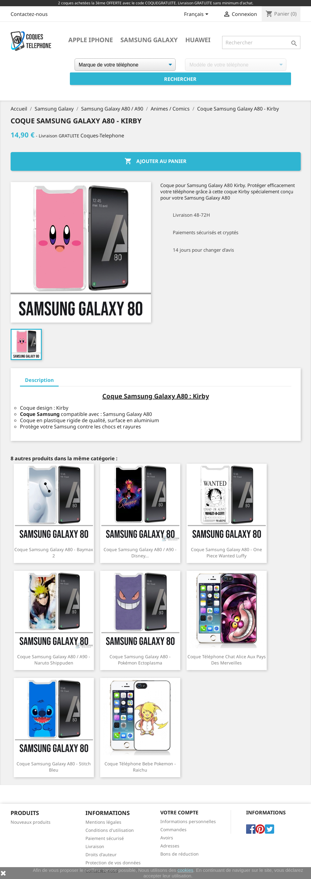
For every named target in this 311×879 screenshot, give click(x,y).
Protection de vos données (113, 863)
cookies (185, 870)
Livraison (94, 846)
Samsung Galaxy (149, 40)
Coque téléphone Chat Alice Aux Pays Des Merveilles (226, 660)
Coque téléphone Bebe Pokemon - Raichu (140, 767)
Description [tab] (39, 380)
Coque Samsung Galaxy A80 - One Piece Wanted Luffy (226, 552)
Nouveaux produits (31, 822)
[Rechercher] (261, 42)
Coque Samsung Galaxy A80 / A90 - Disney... (140, 552)
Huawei (198, 40)
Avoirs (166, 838)
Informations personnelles (188, 821)
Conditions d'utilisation (109, 830)
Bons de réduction (179, 854)
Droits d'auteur (101, 854)
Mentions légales (103, 822)
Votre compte (179, 812)
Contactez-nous (29, 14)
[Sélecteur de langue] (197, 14)
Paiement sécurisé (104, 838)
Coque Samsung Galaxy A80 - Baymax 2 (53, 552)
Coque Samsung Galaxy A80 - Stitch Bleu (54, 767)
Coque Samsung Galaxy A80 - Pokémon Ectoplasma (140, 660)
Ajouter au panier (155, 161)
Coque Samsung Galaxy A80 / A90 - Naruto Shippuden (53, 660)
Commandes (173, 829)
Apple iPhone (90, 40)
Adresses (169, 846)
